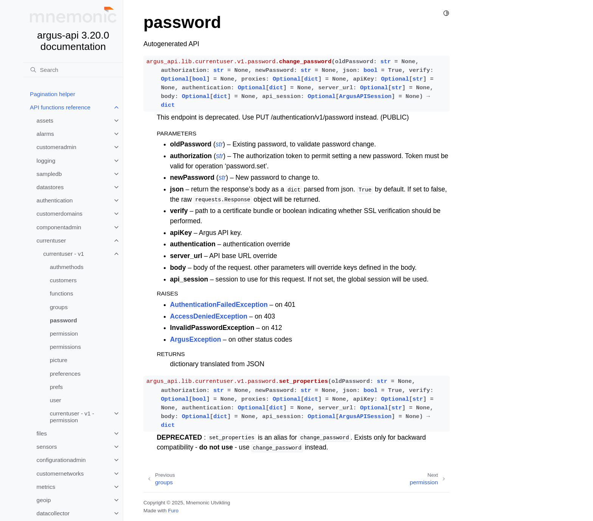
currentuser (51, 240)
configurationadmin (61, 460)
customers (63, 280)
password (63, 320)
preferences (65, 373)
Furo (173, 510)
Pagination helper (52, 94)
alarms (45, 134)
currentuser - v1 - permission (72, 416)
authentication (55, 200)
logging (46, 160)
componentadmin (59, 227)
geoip (44, 500)
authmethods (67, 267)
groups (59, 307)
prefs (56, 387)
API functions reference (60, 107)
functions (61, 293)
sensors (47, 446)
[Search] (73, 70)
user (55, 400)
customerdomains (59, 213)
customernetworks (60, 473)
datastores (50, 187)
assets (45, 120)
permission (64, 333)
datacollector (53, 513)
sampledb (49, 174)
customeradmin (56, 147)
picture (58, 360)
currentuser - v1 (63, 253)
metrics (46, 487)
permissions (65, 347)
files (42, 433)
